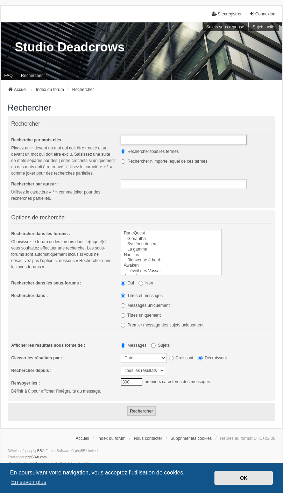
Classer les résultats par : (36, 357)
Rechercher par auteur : (34, 184)
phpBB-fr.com (36, 457)
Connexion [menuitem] (262, 13)
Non (146, 283)
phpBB (36, 451)
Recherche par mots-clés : (37, 140)
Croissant (181, 357)
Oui (127, 283)
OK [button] (244, 478)
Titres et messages (142, 295)
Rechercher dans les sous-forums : (46, 283)
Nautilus (171, 255)
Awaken (171, 265)
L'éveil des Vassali (171, 271)
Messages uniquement (145, 305)
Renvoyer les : (25, 383)
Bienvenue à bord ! (171, 260)
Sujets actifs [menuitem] (264, 26)
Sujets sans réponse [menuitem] (225, 26)
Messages (134, 345)
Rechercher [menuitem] (32, 75)
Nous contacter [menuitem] (148, 438)
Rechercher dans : (29, 295)
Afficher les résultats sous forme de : (48, 345)
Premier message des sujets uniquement (162, 325)
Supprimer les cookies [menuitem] (191, 438)
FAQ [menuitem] (8, 75)
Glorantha (171, 238)
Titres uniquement (141, 315)
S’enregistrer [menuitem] (227, 13)
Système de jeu (171, 244)
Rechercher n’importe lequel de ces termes (164, 161)
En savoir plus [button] (29, 482)
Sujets (160, 345)
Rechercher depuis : (31, 370)
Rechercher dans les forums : (40, 233)
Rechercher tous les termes (150, 151)
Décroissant (212, 357)
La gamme (171, 249)
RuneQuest (171, 233)
